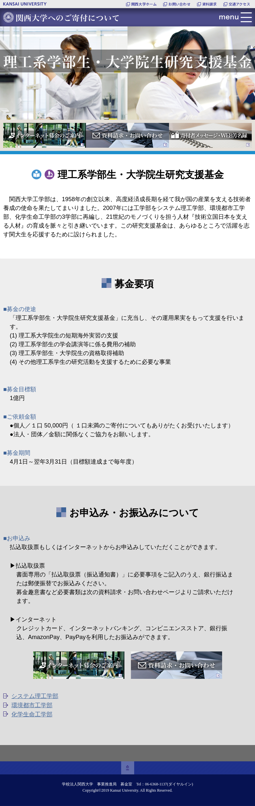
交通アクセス (239, 4)
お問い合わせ (179, 4)
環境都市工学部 (31, 705)
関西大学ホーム (144, 4)
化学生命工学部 (31, 714)
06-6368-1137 (156, 784)
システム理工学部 (34, 696)
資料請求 (209, 4)
